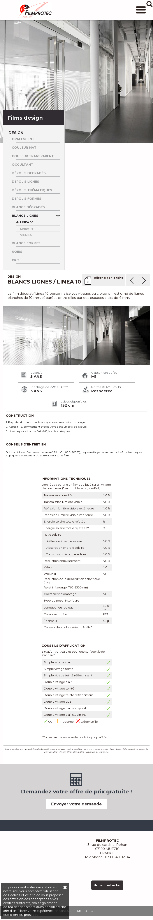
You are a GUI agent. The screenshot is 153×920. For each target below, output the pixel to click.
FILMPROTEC (35, 10)
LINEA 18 (26, 228)
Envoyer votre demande (76, 804)
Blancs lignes (25, 216)
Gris (15, 260)
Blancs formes (26, 243)
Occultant (22, 165)
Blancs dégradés (28, 207)
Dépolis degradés (29, 173)
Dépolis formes (26, 199)
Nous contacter (107, 885)
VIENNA (26, 235)
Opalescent (23, 139)
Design (16, 132)
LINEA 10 (26, 222)
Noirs (17, 252)
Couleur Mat (24, 148)
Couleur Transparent (33, 156)
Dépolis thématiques (32, 190)
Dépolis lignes (25, 182)
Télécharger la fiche (108, 277)
